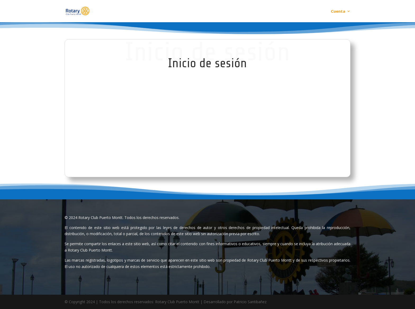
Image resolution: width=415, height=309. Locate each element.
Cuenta (338, 11)
